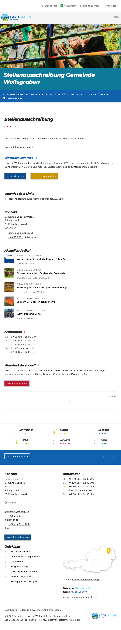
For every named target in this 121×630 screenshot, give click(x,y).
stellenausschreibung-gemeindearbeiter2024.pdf (36, 198)
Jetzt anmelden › (44, 176)
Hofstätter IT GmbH (69, 618)
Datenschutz (39, 608)
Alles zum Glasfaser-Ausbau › (55, 96)
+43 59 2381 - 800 (19, 522)
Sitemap (24, 608)
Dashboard (49, 5)
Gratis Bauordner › (17, 383)
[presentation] (19, 18)
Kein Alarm (68, 5)
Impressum (55, 608)
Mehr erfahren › (15, 176)
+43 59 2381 (15, 237)
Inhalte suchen (89, 5)
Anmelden (109, 5)
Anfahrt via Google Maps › (86, 577)
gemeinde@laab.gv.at (20, 232)
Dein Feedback (17, 456)
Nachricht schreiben (18, 535)
